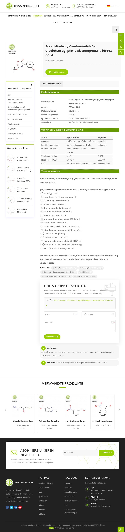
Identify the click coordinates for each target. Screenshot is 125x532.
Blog (99, 16)
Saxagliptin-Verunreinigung (91, 268)
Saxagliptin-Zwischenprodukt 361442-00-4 (59, 272)
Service (47, 16)
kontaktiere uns (71, 492)
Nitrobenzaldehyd (46, 483)
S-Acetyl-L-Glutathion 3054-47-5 (24, 180)
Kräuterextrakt (13, 124)
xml (66, 505)
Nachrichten (69, 496)
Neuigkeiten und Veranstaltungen (69, 16)
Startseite (13, 16)
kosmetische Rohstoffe (17, 114)
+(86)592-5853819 (85, 7)
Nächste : (48, 363)
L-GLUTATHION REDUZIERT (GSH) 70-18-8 (24, 169)
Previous (5, 410)
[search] (115, 29)
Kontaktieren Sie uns (62, 22)
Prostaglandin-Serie (16, 133)
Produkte (37, 16)
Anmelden (106, 452)
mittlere (42, 505)
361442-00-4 (85, 272)
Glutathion (43, 501)
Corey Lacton (44, 488)
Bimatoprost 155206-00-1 (22, 211)
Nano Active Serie (15, 119)
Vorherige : (49, 348)
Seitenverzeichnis (71, 501)
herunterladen (110, 16)
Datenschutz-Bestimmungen (71, 511)
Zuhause (68, 483)
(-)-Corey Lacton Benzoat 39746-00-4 (24, 200)
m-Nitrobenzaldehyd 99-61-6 (76, 421)
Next (120, 410)
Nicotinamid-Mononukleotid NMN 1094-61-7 (23, 159)
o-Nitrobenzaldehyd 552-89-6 (102, 421)
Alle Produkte (13, 138)
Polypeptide (12, 129)
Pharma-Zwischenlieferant (84, 276)
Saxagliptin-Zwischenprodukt (64, 268)
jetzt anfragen (56, 72)
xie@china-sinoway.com (61, 7)
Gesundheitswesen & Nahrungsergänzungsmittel (19, 108)
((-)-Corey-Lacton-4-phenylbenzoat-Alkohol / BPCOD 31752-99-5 (24, 190)
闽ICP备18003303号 (92, 527)
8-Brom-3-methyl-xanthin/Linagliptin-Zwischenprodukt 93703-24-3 (81, 363)
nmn (40, 492)
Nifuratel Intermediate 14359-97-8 (23, 421)
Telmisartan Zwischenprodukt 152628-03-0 (49, 421)
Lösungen (91, 16)
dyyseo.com (80, 527)
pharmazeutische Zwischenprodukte (15, 101)
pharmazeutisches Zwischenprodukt (56, 276)
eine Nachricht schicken (121, 529)
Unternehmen (25, 16)
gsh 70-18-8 (43, 496)
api (9, 95)
